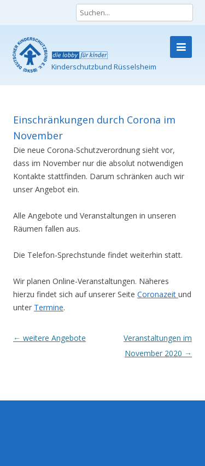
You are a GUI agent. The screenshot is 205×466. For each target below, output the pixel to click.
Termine (48, 307)
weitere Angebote (49, 338)
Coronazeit (157, 294)
